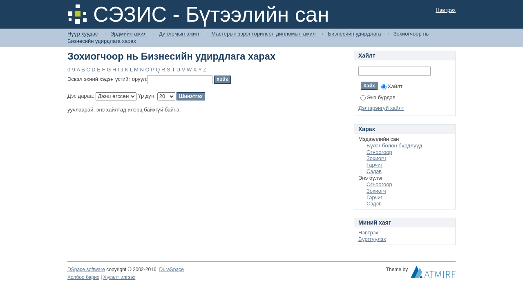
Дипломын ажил (179, 34)
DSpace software (86, 269)
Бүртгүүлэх (372, 239)
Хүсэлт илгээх (119, 277)
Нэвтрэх (446, 10)
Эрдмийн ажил (128, 34)
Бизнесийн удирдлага (354, 34)
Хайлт (392, 86)
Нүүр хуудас (82, 34)
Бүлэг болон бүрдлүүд (394, 146)
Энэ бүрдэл (378, 97)
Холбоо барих (83, 277)
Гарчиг (374, 165)
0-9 (71, 70)
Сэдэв (374, 171)
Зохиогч (376, 158)
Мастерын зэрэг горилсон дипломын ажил (263, 34)
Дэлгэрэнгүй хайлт (381, 108)
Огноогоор (379, 152)
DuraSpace (171, 269)
